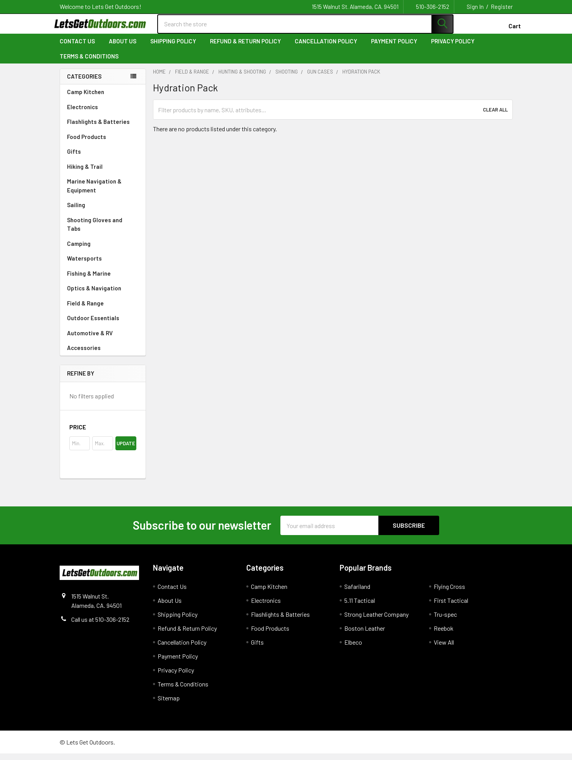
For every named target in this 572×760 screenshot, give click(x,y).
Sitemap (169, 704)
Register (502, 6)
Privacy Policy (452, 47)
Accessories (103, 353)
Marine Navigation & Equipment (103, 192)
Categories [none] (84, 82)
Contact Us (77, 47)
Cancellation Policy (326, 47)
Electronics (103, 113)
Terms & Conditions (89, 62)
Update (126, 450)
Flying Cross (449, 593)
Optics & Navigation (103, 294)
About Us (122, 47)
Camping (103, 249)
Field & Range (103, 309)
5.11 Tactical (359, 607)
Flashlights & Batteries (103, 127)
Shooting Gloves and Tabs (103, 230)
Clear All (495, 116)
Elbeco (353, 648)
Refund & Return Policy (245, 47)
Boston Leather (364, 634)
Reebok (443, 634)
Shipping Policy (173, 47)
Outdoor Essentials (103, 324)
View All (444, 648)
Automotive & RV (103, 339)
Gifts (103, 157)
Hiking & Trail (103, 172)
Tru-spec (445, 620)
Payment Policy (394, 47)
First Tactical (451, 607)
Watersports (103, 264)
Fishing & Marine (103, 279)
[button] (102, 433)
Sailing (103, 211)
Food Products (103, 142)
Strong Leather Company (376, 620)
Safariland (357, 593)
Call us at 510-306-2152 (100, 626)
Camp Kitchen (103, 97)
